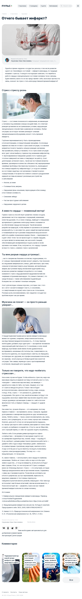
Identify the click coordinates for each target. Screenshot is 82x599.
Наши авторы (23, 592)
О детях (43, 6)
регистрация (17, 536)
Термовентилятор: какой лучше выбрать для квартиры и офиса (11, 559)
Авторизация (6, 536)
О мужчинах (22, 6)
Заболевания (53, 6)
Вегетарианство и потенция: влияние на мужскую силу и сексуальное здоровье (31, 561)
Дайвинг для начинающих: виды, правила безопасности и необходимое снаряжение (51, 561)
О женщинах (34, 6)
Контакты (13, 592)
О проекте (5, 592)
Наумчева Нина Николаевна (21, 61)
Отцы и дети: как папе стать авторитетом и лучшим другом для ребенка (71, 560)
